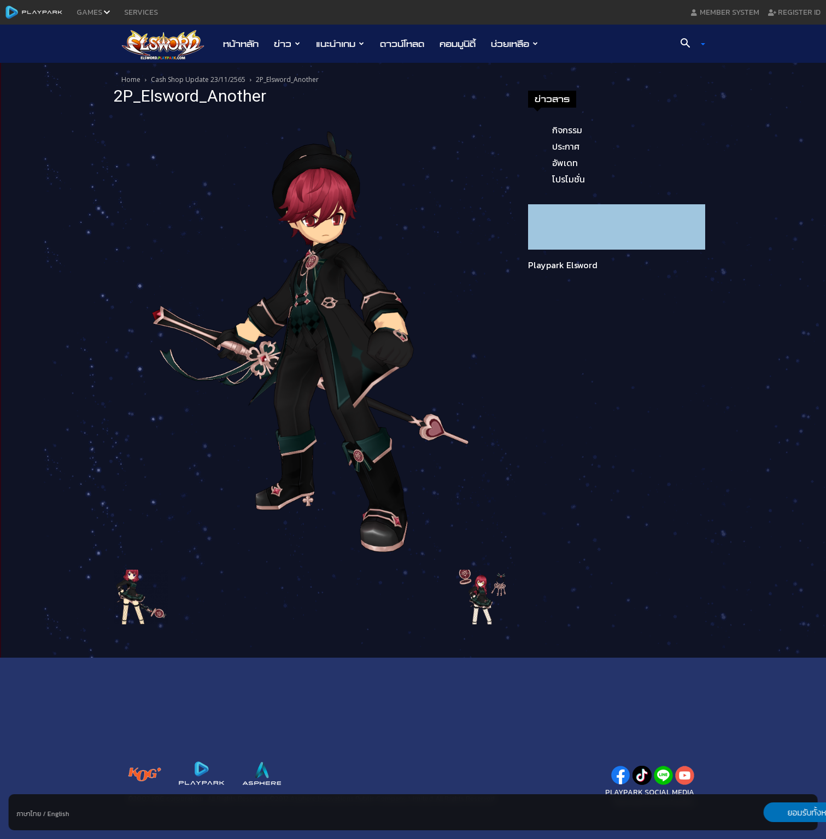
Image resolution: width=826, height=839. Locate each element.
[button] (688, 44)
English (58, 814)
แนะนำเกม (340, 44)
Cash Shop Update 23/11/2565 (198, 79)
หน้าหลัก (241, 44)
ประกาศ (565, 146)
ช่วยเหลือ (514, 44)
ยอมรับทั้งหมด (760, 812)
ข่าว (287, 44)
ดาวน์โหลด (402, 44)
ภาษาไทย (28, 814)
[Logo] (168, 44)
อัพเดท (565, 162)
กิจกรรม (567, 130)
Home (130, 79)
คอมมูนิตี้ (458, 44)
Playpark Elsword (562, 264)
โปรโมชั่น (568, 179)
